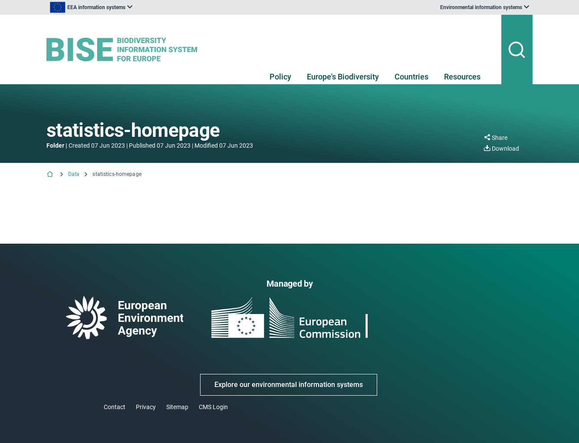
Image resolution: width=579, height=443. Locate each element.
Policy (280, 76)
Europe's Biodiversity (343, 76)
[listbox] (134, 7)
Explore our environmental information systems (288, 384)
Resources (462, 76)
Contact (114, 406)
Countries (411, 76)
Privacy (146, 406)
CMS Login (213, 406)
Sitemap (177, 406)
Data (73, 174)
